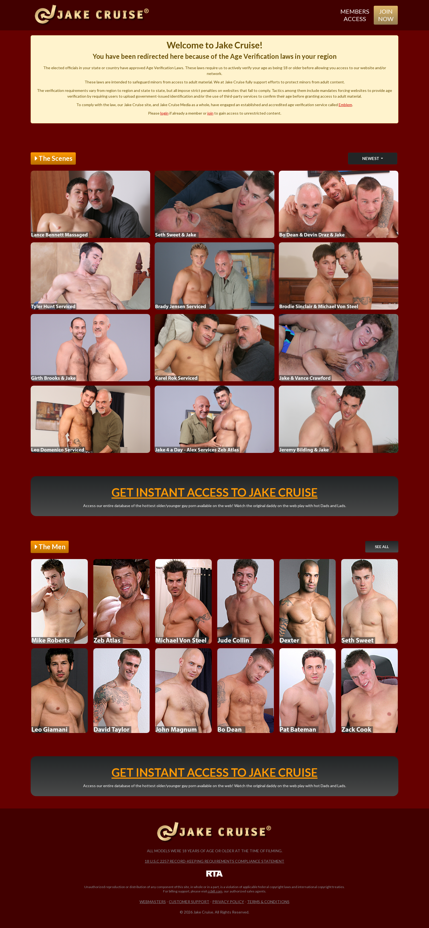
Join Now (385, 15)
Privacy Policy (228, 901)
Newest (371, 158)
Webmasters (153, 901)
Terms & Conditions (268, 901)
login (164, 113)
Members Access (354, 15)
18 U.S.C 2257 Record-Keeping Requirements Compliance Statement (214, 861)
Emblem (345, 104)
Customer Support (189, 901)
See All (382, 546)
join (210, 113)
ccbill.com (215, 891)
